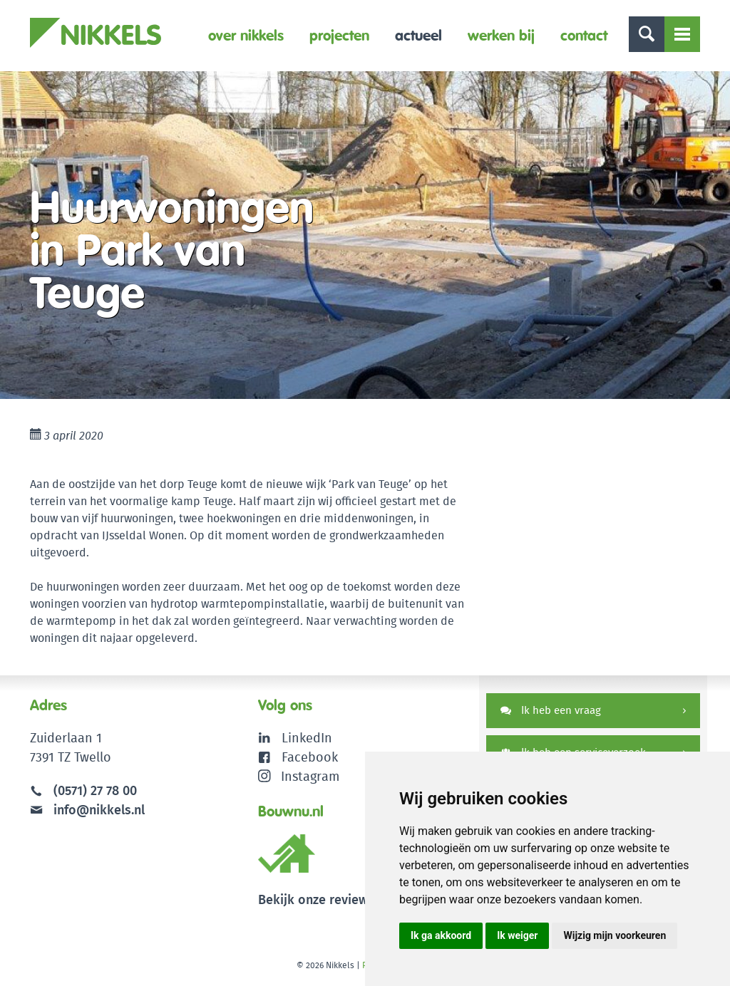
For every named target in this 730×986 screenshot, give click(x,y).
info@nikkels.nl (87, 810)
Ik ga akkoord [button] (441, 935)
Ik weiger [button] (517, 935)
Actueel (418, 35)
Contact (583, 35)
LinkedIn (307, 738)
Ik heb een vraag (550, 709)
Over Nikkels (246, 35)
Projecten (339, 35)
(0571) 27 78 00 (95, 790)
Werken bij (501, 35)
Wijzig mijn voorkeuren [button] (614, 935)
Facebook (310, 757)
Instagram (299, 776)
